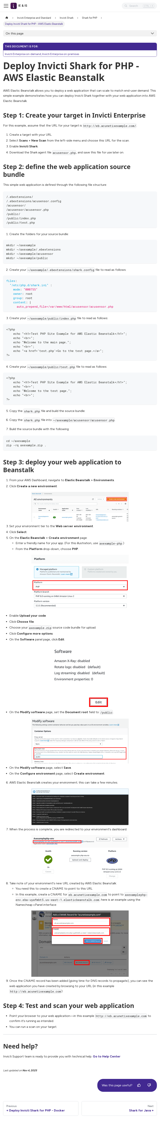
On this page (15, 33)
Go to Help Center (106, 1056)
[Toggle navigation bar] (6, 6)
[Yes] (138, 1085)
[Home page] (7, 18)
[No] (149, 1085)
